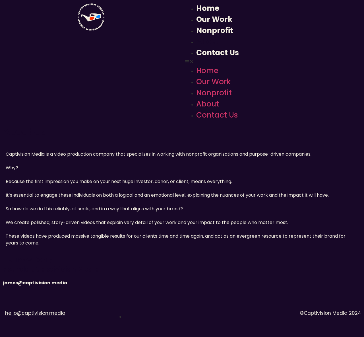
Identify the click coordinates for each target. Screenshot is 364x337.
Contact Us (217, 53)
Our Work (214, 19)
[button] (273, 61)
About (208, 41)
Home (207, 8)
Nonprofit (214, 30)
